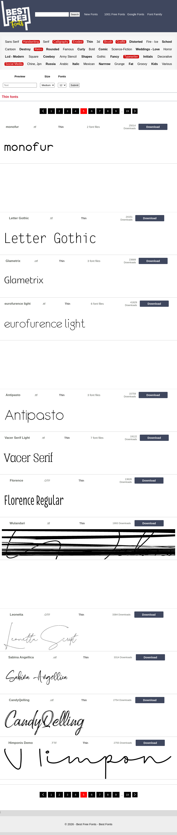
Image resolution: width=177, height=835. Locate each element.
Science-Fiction (121, 49)
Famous (68, 49)
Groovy (142, 64)
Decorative (165, 56)
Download (153, 126)
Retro (38, 49)
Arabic (64, 64)
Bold (92, 49)
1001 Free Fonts (114, 14)
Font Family (154, 14)
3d (98, 41)
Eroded (78, 41)
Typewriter (131, 56)
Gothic (101, 56)
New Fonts (91, 14)
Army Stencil (68, 56)
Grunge (120, 64)
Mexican (89, 64)
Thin (61, 126)
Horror (167, 49)
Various (167, 64)
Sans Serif (12, 41)
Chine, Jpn (34, 64)
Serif (46, 41)
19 (127, 111)
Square (34, 56)
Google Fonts (135, 14)
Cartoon (10, 49)
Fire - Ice (152, 41)
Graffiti (120, 41)
